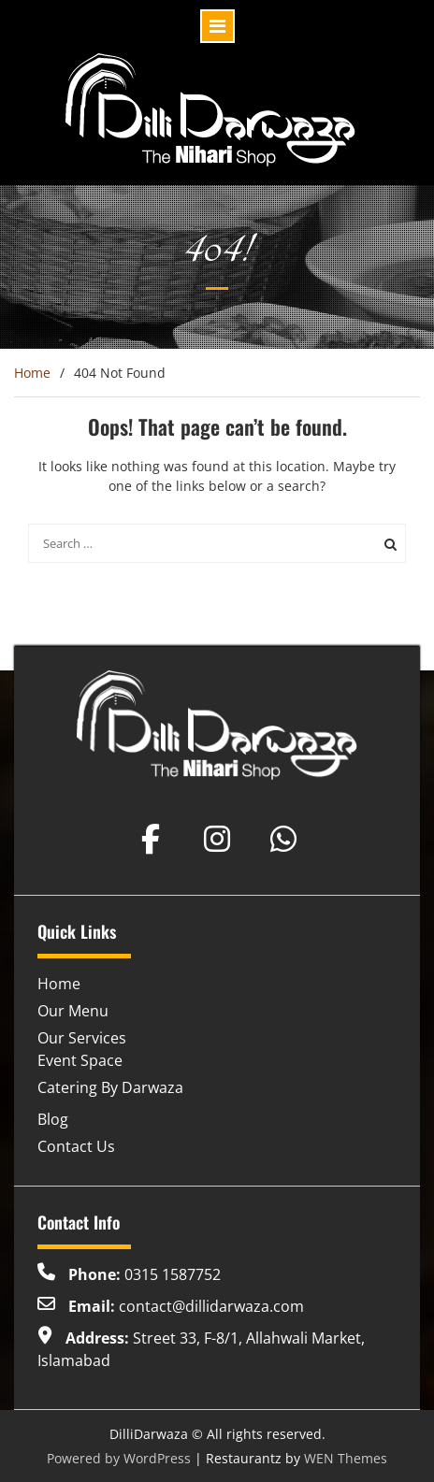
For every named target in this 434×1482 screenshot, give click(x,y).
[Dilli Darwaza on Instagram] (217, 839)
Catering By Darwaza (110, 1087)
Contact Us (76, 1146)
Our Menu (72, 1010)
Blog (52, 1119)
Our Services (81, 1038)
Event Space (80, 1060)
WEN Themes (345, 1458)
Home (58, 983)
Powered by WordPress (119, 1458)
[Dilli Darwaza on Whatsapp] (283, 839)
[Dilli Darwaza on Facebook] (151, 839)
